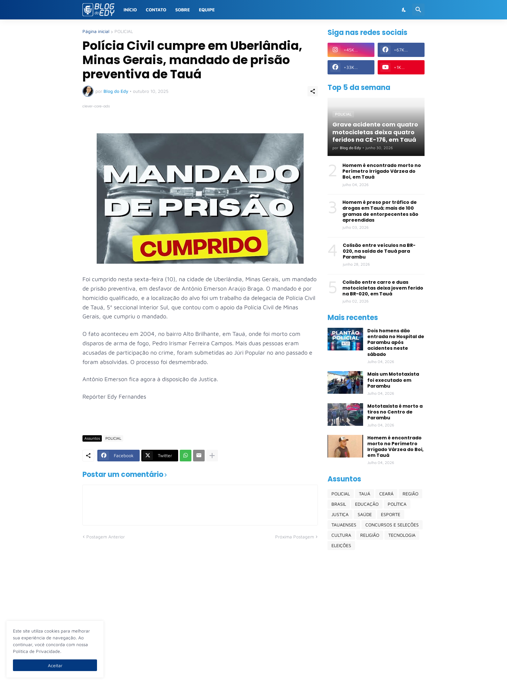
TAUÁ (364, 493)
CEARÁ (386, 493)
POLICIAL (123, 31)
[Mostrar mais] (212, 455)
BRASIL (338, 504)
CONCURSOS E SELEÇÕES (392, 524)
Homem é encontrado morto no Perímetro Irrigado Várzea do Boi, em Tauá (381, 171)
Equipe (207, 9)
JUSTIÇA (340, 514)
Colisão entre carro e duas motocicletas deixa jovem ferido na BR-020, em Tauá (382, 288)
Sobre (182, 9)
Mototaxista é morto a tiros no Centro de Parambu (395, 412)
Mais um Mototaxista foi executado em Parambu (393, 380)
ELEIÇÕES (341, 545)
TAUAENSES (343, 524)
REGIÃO (410, 493)
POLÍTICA (397, 504)
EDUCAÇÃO (367, 504)
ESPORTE (390, 514)
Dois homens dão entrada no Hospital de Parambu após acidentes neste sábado (395, 342)
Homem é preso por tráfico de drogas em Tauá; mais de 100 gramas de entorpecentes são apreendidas (380, 211)
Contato (156, 9)
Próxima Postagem (294, 536)
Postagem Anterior (105, 536)
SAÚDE (365, 514)
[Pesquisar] (418, 10)
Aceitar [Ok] (55, 665)
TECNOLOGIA (401, 535)
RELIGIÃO (369, 535)
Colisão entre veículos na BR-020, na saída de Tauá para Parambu (379, 251)
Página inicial (95, 31)
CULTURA (341, 535)
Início (130, 9)
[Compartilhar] (312, 91)
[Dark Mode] (404, 9)
